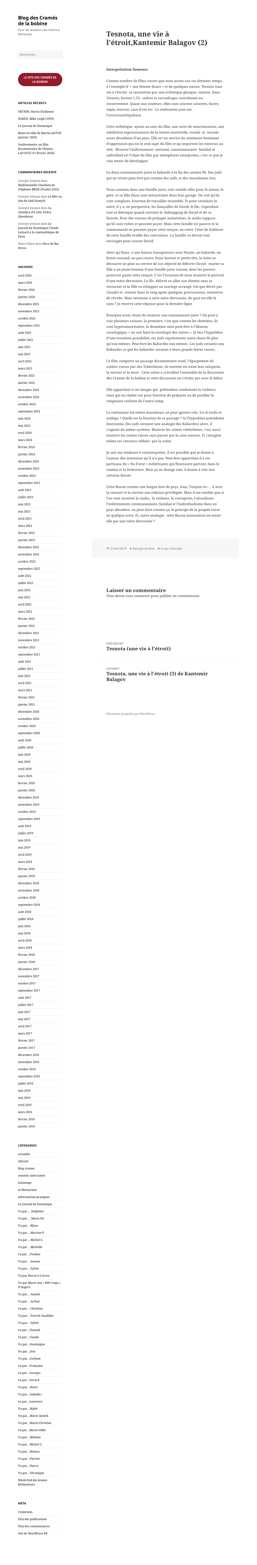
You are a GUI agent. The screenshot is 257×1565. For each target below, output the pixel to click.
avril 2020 (25, 769)
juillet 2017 (25, 1005)
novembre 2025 (28, 311)
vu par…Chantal (29, 1330)
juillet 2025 (25, 340)
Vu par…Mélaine (29, 1437)
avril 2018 (25, 940)
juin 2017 (24, 1012)
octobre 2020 (27, 726)
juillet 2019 (25, 833)
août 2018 (24, 912)
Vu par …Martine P (31, 1233)
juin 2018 (24, 926)
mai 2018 (24, 933)
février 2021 (26, 697)
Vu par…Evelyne (29, 1359)
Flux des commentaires (34, 1526)
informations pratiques (34, 1197)
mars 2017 (25, 1033)
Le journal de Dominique (35, 1204)
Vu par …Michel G (30, 1240)
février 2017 (26, 1040)
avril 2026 (25, 275)
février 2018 (26, 955)
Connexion (25, 1512)
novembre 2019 (28, 805)
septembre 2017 (29, 990)
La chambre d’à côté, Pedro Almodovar (34, 212)
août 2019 (24, 826)
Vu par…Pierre (28, 1466)
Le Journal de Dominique (35, 126)
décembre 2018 (28, 883)
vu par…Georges (29, 1373)
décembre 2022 (28, 547)
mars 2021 (25, 690)
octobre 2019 (27, 812)
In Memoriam (27, 1190)
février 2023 (26, 533)
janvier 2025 (26, 383)
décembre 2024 (28, 390)
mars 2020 (25, 776)
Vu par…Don (26, 1351)
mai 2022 (24, 597)
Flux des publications (32, 1519)
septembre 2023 (29, 483)
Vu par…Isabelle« (30, 1394)
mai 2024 (24, 426)
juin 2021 (24, 676)
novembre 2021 (28, 640)
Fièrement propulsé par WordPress (130, 714)
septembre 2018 (29, 905)
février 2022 (26, 619)
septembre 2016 (29, 1076)
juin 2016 (24, 1091)
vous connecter (137, 595)
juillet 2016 (25, 1083)
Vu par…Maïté (28, 1409)
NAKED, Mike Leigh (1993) (36, 119)
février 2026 (26, 290)
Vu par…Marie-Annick (33, 1416)
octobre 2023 (27, 476)
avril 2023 (25, 519)
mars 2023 (25, 526)
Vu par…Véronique (31, 1473)
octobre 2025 (27, 318)
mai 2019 (24, 847)
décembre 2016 (28, 1055)
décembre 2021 (28, 633)
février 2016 (26, 1119)
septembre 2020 (29, 733)
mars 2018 (25, 948)
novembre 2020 (28, 719)
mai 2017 (24, 1019)
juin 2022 (24, 590)
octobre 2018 (27, 897)
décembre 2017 (28, 969)
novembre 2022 (28, 554)
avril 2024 (25, 433)
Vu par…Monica (29, 1451)
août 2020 (24, 740)
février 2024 (26, 447)
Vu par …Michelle (30, 1247)
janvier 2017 (26, 1048)
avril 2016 (25, 1105)
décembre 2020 (28, 712)
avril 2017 (25, 1026)
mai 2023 (24, 511)
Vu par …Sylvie (28, 1268)
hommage (25, 1183)
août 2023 (24, 490)
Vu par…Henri (28, 1387)
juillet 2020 (25, 747)
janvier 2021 (26, 704)
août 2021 (24, 662)
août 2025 (24, 333)
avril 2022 (25, 604)
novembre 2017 (28, 976)
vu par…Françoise (30, 1366)
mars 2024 (25, 440)
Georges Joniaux (143, 548)
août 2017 (24, 998)
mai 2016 (24, 1098)
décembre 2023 (28, 461)
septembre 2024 (29, 411)
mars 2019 (25, 862)
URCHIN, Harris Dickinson (36, 112)
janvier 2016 (26, 1126)
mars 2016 (25, 1112)
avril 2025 (25, 361)
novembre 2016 (28, 1062)
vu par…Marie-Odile (32, 1430)
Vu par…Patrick (29, 1459)
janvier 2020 (26, 790)
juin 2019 (24, 840)
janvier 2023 (26, 540)
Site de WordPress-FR (32, 1533)
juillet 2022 (25, 583)
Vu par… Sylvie (28, 1323)
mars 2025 (25, 368)
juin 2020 (24, 754)
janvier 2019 (26, 876)
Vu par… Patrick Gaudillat (36, 1316)
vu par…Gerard (28, 1380)
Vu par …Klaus (28, 1226)
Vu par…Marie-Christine (34, 1423)
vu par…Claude (28, 1337)
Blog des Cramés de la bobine (37, 20)
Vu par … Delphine (31, 1211)
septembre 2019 (29, 819)
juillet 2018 (25, 919)
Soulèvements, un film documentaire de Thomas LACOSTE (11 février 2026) (36, 148)
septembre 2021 (29, 654)
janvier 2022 (26, 626)
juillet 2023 (25, 497)
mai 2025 (24, 354)
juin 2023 (24, 504)
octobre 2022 (27, 561)
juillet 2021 (25, 669)
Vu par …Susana (29, 1261)
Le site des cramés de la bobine (40, 79)
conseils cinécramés (31, 1175)
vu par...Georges (171, 548)
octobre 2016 (27, 1069)
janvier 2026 (26, 297)
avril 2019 (25, 855)
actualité (24, 1154)
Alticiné (23, 1161)
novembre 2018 (28, 890)
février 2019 (26, 869)
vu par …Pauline (29, 1254)
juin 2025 (24, 347)
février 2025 (26, 376)
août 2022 (24, 576)
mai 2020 (24, 762)
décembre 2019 (28, 797)
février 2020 (26, 783)
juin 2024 (24, 418)
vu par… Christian (30, 1308)
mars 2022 (25, 611)
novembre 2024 (28, 397)
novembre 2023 (28, 468)
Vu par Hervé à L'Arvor (34, 1276)
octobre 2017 (27, 983)
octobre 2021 (27, 647)
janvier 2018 (26, 962)
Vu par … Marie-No (31, 1218)
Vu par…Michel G (30, 1444)
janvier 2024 (26, 454)
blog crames (26, 1168)
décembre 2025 (28, 304)
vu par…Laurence (30, 1401)
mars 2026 (25, 283)
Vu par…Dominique (31, 1344)
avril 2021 (25, 683)
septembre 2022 (29, 569)
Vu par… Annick (29, 1294)
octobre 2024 (27, 404)
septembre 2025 (29, 325)
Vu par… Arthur (29, 1301)
